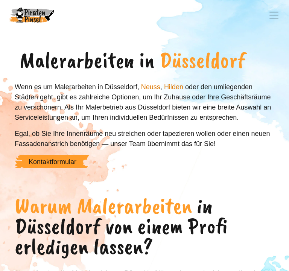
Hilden (173, 87)
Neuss (150, 87)
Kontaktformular (52, 162)
